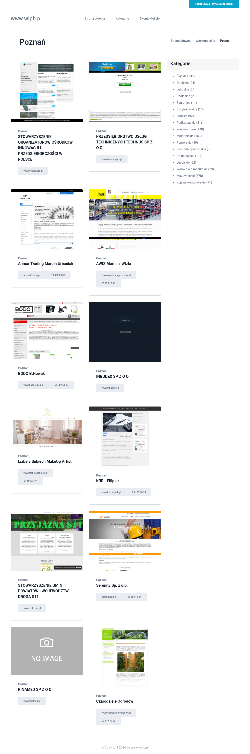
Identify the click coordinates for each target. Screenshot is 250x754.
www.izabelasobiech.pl (36, 471)
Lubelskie (186, 162)
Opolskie (186, 83)
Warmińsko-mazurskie (195, 169)
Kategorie (122, 18)
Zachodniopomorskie (194, 149)
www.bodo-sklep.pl (34, 383)
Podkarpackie (189, 122)
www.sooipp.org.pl (34, 169)
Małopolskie (189, 136)
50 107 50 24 (140, 490)
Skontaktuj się (150, 18)
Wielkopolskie (205, 41)
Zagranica (187, 103)
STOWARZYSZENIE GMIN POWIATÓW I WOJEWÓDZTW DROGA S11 (44, 589)
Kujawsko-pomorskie (194, 182)
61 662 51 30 (62, 383)
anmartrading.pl (32, 274)
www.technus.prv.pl (112, 158)
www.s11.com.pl (33, 606)
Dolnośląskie (190, 156)
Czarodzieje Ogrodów (115, 699)
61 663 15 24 (135, 595)
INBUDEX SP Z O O (113, 375)
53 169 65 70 (31, 479)
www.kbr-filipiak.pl (112, 490)
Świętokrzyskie (190, 109)
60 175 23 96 (109, 282)
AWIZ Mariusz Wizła (114, 262)
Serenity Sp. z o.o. (113, 583)
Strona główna (95, 18)
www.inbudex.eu (111, 386)
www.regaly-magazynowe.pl (117, 274)
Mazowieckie (190, 176)
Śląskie (186, 76)
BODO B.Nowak (32, 372)
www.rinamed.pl (32, 698)
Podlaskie (186, 96)
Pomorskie (187, 142)
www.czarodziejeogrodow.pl (117, 710)
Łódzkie (185, 116)
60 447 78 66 (109, 718)
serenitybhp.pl (109, 595)
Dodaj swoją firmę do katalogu (214, 3)
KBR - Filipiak (108, 479)
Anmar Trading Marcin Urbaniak (46, 262)
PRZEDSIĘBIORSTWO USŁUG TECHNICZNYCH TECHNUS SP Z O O (123, 142)
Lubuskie (186, 89)
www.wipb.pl (26, 18)
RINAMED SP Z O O (35, 687)
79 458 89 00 (59, 274)
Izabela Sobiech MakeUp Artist (46, 460)
